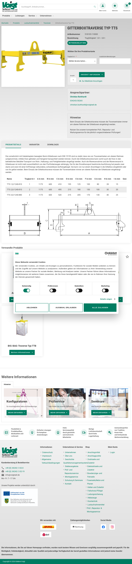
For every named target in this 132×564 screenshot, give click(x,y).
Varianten (34, 147)
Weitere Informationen (21, 355)
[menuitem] (6, 18)
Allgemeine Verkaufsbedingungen (51, 461)
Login (112, 452)
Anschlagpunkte (94, 456)
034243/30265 (76, 103)
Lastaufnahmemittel (31, 25)
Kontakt (68, 484)
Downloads (53, 147)
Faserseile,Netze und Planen (95, 482)
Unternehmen (70, 452)
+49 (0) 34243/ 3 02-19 (14, 471)
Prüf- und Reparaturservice (71, 471)
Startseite (5, 25)
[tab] (13, 146)
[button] (127, 259)
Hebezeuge (92, 498)
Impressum (47, 456)
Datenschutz (47, 452)
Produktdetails (13, 147)
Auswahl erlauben (66, 307)
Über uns (68, 456)
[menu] (66, 18)
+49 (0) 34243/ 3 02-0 (14, 468)
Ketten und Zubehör (96, 487)
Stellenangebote (71, 466)
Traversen (47, 25)
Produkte (16, 25)
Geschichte (69, 459)
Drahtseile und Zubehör (93, 461)
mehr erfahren (15, 413)
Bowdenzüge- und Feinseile (94, 475)
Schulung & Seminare (74, 480)
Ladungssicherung (95, 494)
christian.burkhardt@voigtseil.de (83, 107)
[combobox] (59, 8)
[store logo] (11, 8)
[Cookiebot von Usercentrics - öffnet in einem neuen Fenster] (106, 253)
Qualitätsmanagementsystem (75, 463)
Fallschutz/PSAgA (95, 491)
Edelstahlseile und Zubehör (94, 468)
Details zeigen (106, 299)
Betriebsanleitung (77, 45)
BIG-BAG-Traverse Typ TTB (22, 348)
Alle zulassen (100, 307)
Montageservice (71, 477)
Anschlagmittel (94, 452)
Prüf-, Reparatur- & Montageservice (94, 510)
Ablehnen (32, 307)
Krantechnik (92, 501)
